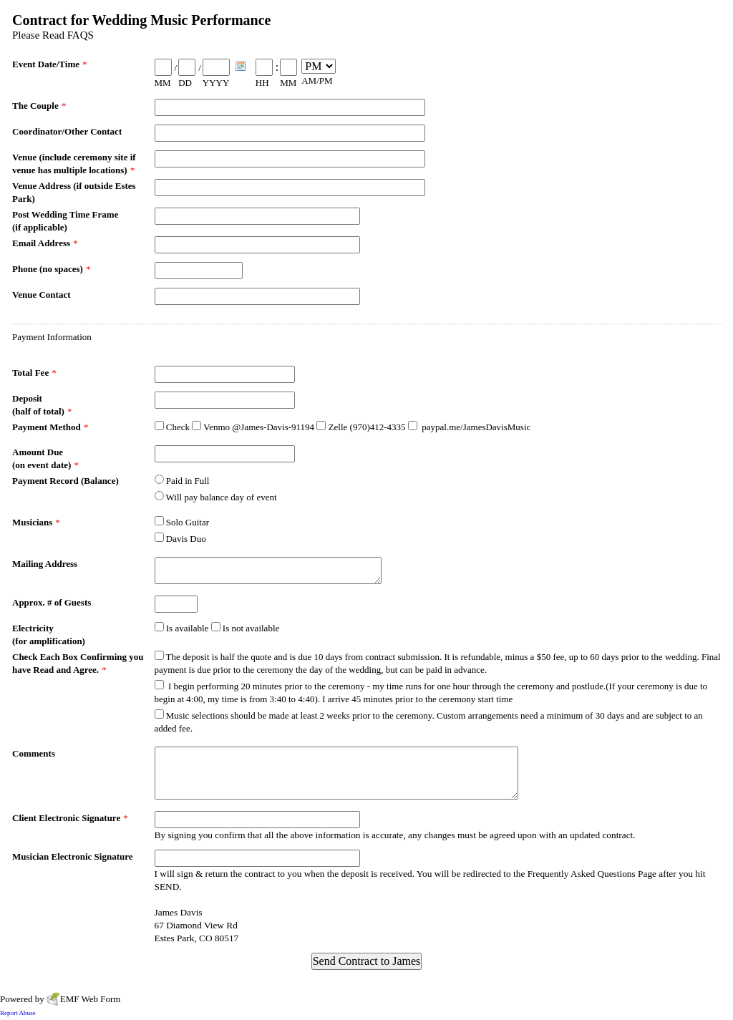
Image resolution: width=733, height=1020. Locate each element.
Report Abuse (18, 1012)
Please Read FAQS (53, 35)
